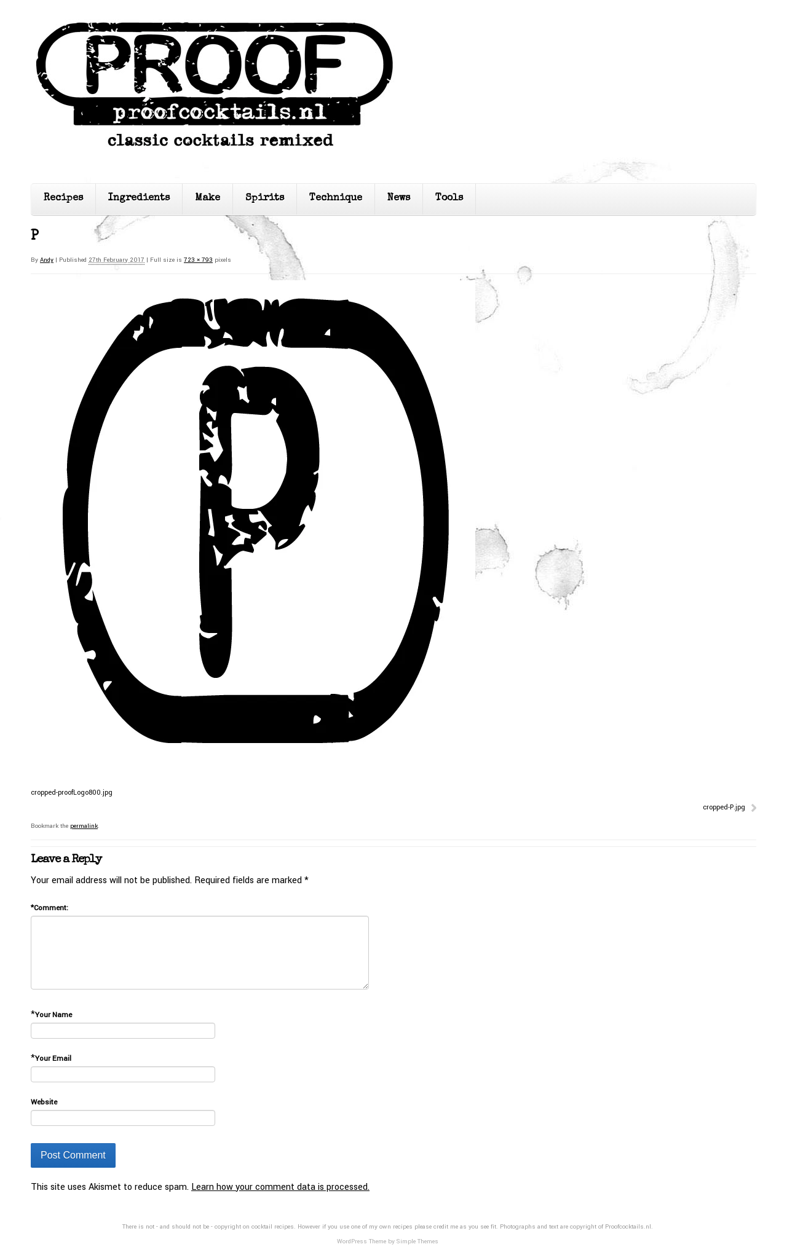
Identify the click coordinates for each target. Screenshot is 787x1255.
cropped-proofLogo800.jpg (72, 792)
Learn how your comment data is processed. (280, 1187)
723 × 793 (198, 260)
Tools (449, 198)
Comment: (49, 908)
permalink (84, 826)
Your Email (53, 1058)
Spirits (264, 198)
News (398, 198)
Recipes (63, 198)
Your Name (53, 1015)
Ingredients (139, 198)
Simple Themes (417, 1241)
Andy (46, 260)
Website (44, 1102)
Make (207, 198)
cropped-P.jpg (724, 807)
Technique (335, 198)
